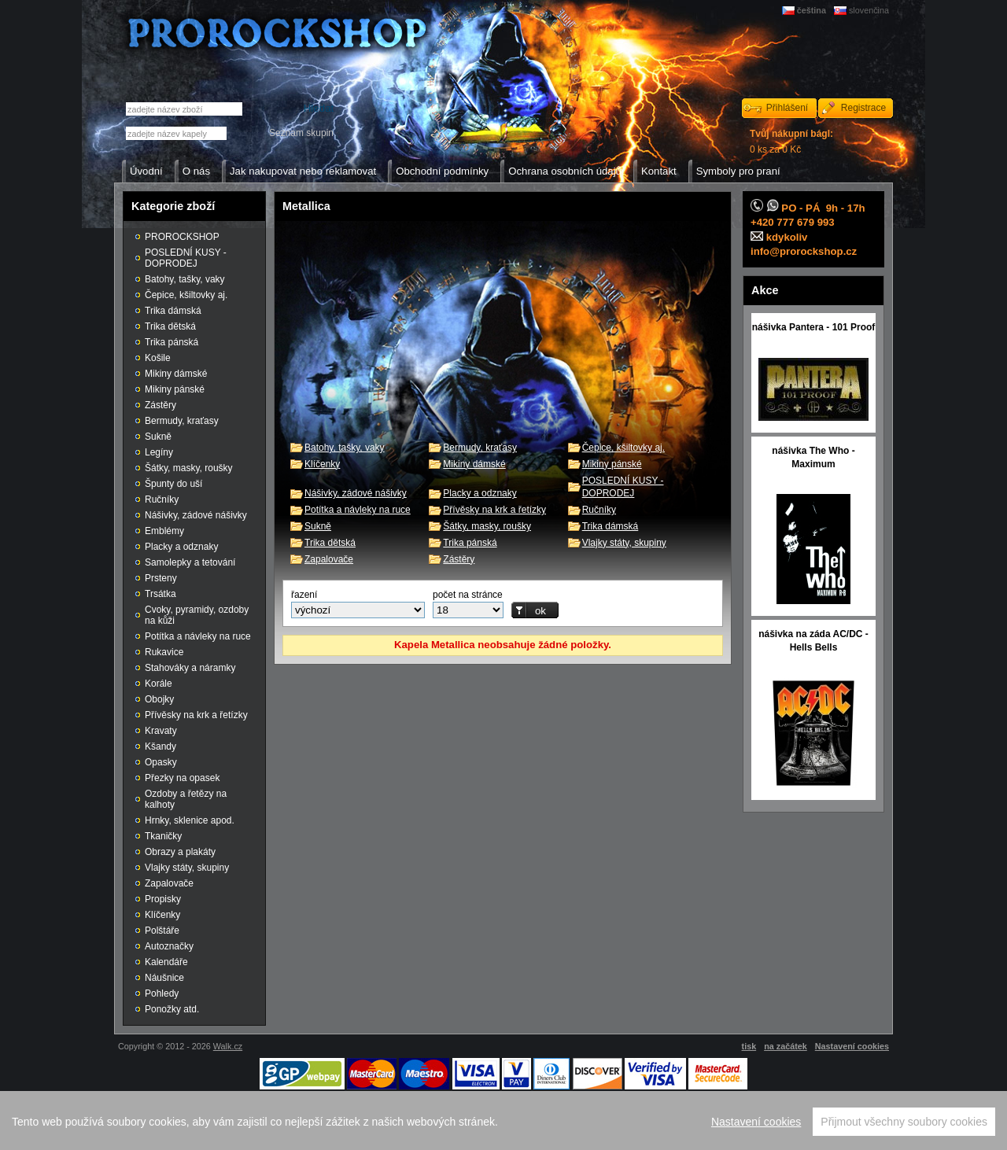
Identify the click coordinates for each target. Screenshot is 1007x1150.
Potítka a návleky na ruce (357, 509)
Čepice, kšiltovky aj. (623, 447)
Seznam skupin (301, 132)
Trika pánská (469, 542)
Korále (158, 683)
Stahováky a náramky (190, 667)
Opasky (161, 762)
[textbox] (176, 133)
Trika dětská (330, 542)
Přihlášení (787, 107)
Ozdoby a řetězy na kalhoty (186, 799)
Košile (158, 357)
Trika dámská (610, 526)
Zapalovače (328, 559)
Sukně (317, 526)
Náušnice (164, 977)
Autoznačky (169, 946)
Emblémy (164, 530)
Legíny (159, 452)
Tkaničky (163, 836)
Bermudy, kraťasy (480, 447)
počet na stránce (468, 594)
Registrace (863, 107)
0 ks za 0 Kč (791, 141)
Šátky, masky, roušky (487, 526)
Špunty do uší (173, 483)
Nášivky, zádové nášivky (355, 493)
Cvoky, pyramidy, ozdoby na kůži (197, 615)
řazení (304, 594)
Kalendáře (166, 962)
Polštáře (162, 930)
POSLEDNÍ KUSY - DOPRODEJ (186, 258)
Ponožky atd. (172, 1009)
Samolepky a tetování (190, 562)
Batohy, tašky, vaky (344, 447)
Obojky (159, 699)
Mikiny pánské (612, 464)
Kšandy (160, 746)
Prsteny (161, 578)
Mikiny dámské (474, 464)
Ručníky (599, 509)
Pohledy (162, 993)
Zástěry (458, 559)
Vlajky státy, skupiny (624, 542)
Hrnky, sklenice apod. (189, 820)
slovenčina (869, 10)
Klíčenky (322, 464)
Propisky (163, 899)
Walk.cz (227, 1046)
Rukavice (164, 652)
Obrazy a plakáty (180, 851)
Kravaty (161, 730)
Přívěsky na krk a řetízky (494, 509)
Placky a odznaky (479, 493)
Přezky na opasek (182, 777)
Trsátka (160, 593)
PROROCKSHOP (182, 236)
